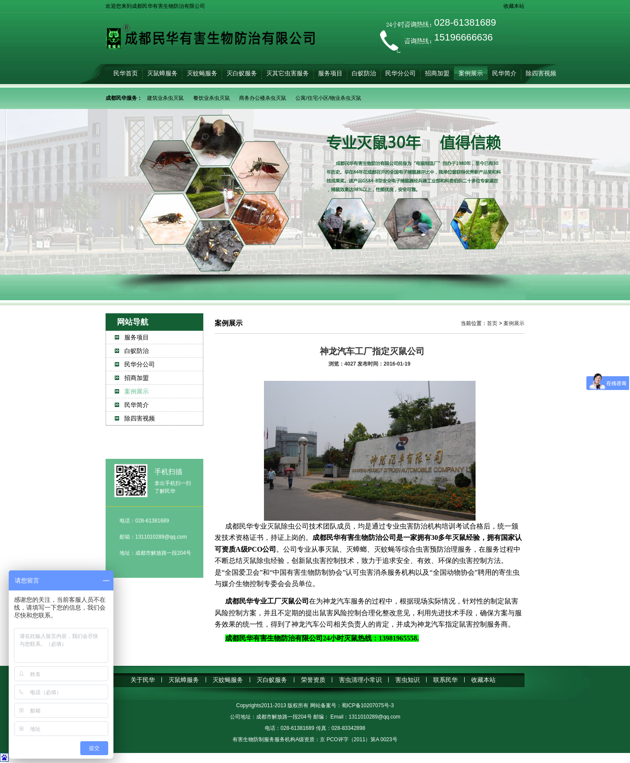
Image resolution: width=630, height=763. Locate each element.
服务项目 (330, 73)
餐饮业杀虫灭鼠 (211, 98)
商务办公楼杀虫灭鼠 (262, 98)
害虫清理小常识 (360, 679)
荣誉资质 (313, 679)
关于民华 (142, 679)
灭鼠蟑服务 (162, 73)
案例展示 (471, 73)
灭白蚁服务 (241, 73)
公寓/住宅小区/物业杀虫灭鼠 (328, 98)
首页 (492, 323)
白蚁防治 (364, 73)
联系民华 (445, 679)
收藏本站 (513, 6)
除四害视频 (541, 73)
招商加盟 (437, 73)
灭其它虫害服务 (287, 73)
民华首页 (125, 73)
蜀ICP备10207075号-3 (368, 705)
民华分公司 (400, 73)
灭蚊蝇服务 (202, 73)
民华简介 (504, 73)
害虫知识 (407, 679)
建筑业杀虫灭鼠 (165, 98)
